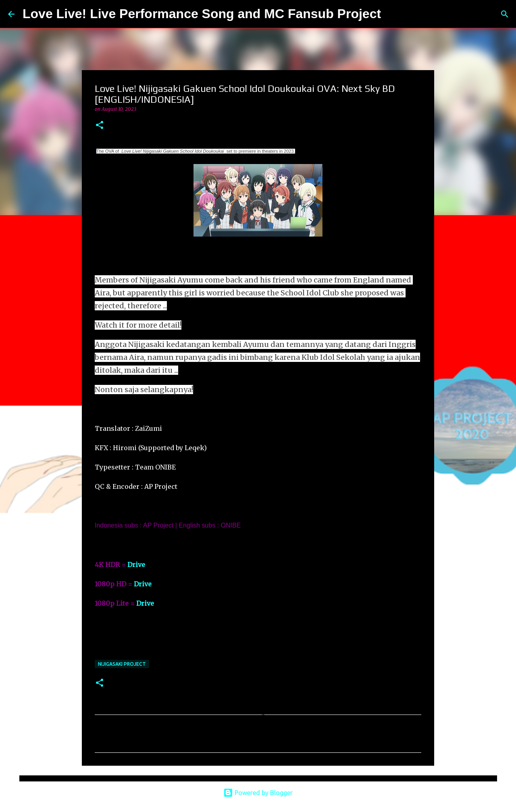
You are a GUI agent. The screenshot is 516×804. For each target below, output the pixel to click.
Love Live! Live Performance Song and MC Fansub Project (202, 13)
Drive (136, 565)
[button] (99, 125)
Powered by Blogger (258, 792)
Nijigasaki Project (122, 664)
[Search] (392, 14)
